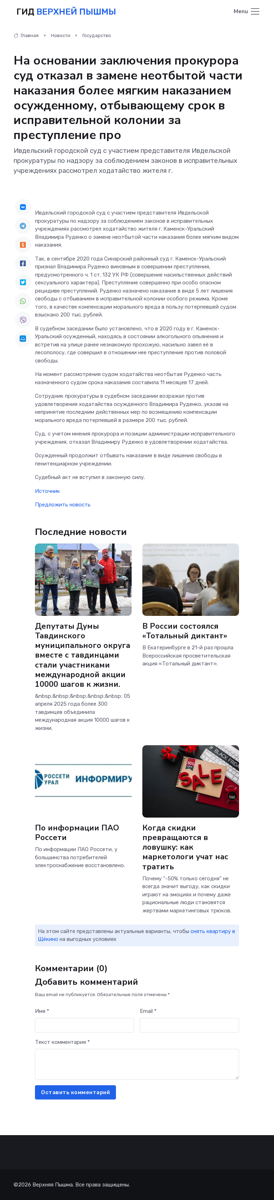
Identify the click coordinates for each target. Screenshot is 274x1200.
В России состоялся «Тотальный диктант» (184, 631)
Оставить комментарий (75, 1092)
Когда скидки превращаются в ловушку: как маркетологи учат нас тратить (185, 847)
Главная (26, 35)
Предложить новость (63, 504)
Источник (47, 491)
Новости (60, 35)
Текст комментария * (62, 1042)
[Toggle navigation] (247, 12)
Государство (96, 35)
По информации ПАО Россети (77, 833)
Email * (148, 1011)
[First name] (84, 1025)
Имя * (42, 1011)
